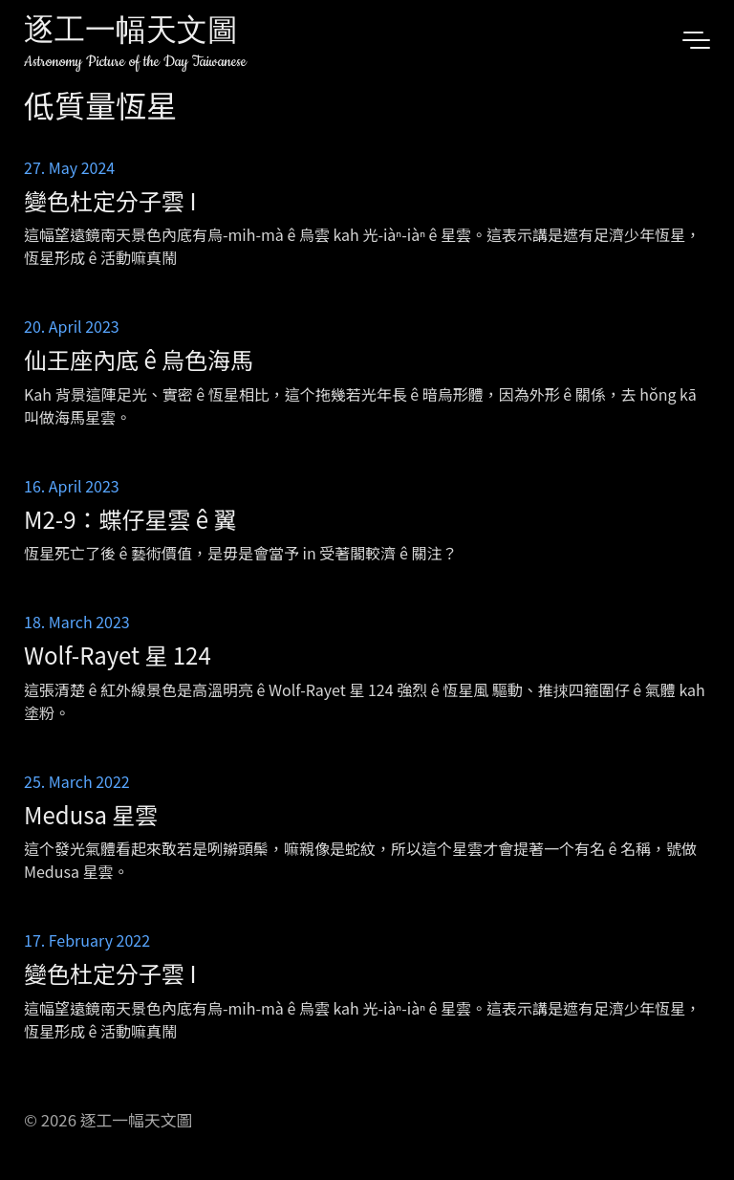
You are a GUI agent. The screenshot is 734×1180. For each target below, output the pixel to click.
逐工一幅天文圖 (131, 33)
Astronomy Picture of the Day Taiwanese (135, 62)
